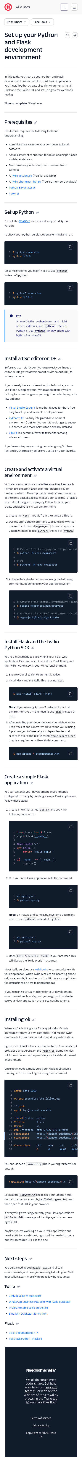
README (24, 221)
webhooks (41, 969)
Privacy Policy (41, 1425)
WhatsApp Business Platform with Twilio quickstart (40, 1301)
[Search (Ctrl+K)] (64, 7)
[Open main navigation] (74, 7)
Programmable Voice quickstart (28, 1307)
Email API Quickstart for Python (28, 1313)
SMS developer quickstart (25, 1296)
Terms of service (41, 1418)
